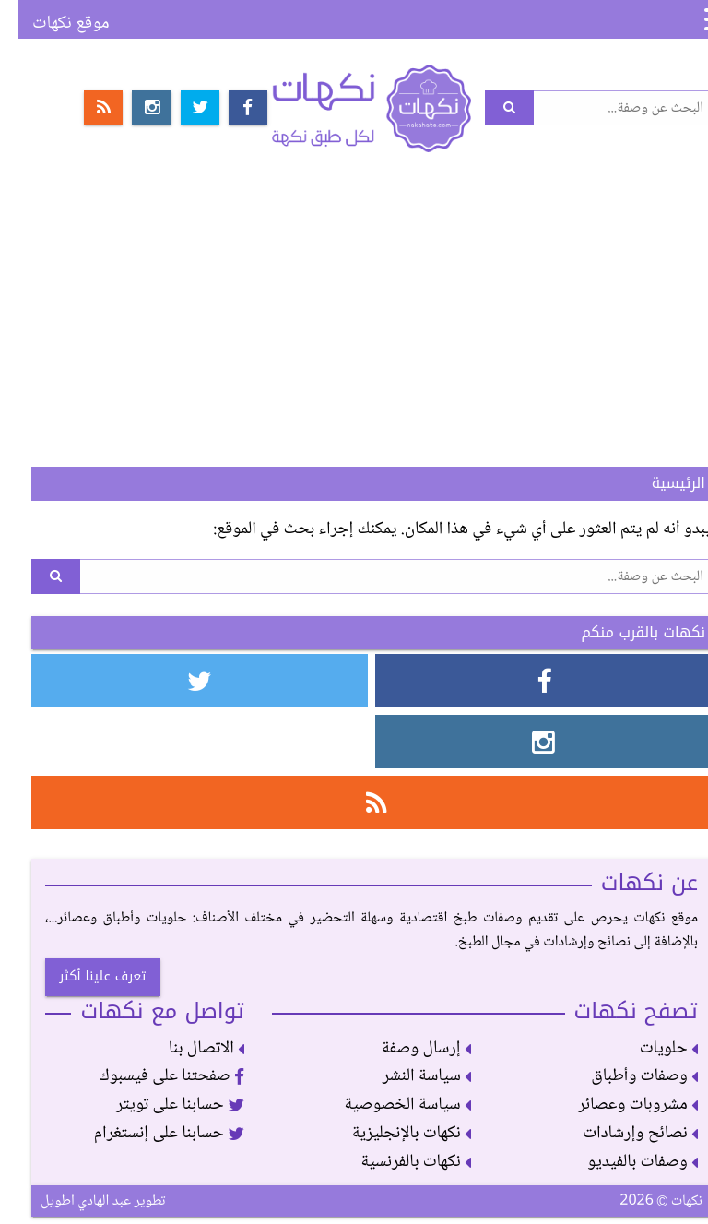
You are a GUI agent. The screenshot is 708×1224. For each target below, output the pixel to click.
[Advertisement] (354, 315)
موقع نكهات (53, 23)
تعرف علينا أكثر (84, 976)
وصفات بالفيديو (625, 1161)
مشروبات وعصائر (620, 1104)
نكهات (354, 108)
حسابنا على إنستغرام (152, 1133)
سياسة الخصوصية (390, 1104)
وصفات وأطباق (626, 1076)
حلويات (651, 1048)
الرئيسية (661, 483)
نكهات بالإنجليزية (394, 1133)
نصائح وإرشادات (622, 1133)
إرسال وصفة (409, 1048)
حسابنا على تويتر (163, 1104)
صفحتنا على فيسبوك (154, 1076)
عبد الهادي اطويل (68, 1201)
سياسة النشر (409, 1076)
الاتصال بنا (189, 1048)
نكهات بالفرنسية (398, 1161)
